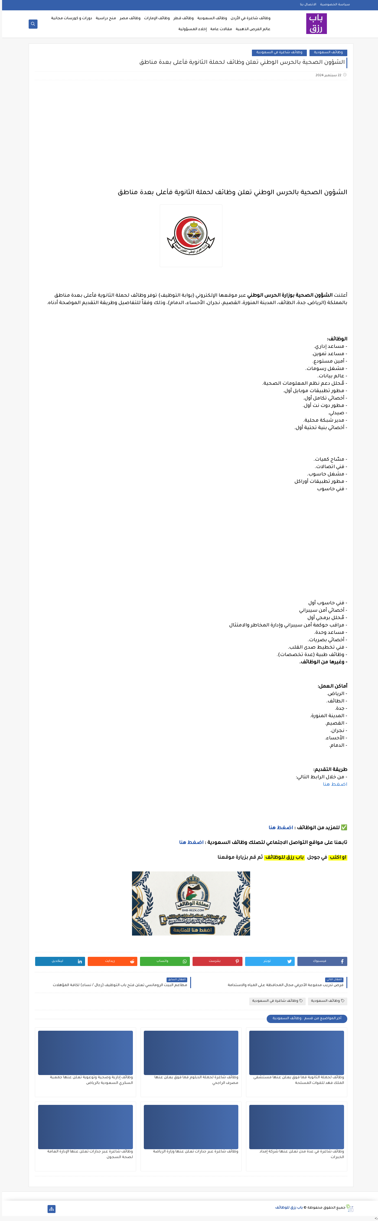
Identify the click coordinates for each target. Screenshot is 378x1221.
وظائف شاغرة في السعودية (277, 53)
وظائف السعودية (210, 19)
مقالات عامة (219, 29)
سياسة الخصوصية (333, 5)
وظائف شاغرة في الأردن (248, 19)
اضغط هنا (333, 785)
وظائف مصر (128, 19)
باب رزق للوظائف (287, 1208)
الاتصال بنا (306, 5)
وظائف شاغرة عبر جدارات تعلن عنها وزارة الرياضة (193, 1152)
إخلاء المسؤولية (190, 29)
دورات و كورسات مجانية (69, 19)
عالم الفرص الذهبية (251, 29)
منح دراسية (104, 19)
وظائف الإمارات (155, 19)
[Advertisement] (189, 131)
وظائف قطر (181, 19)
